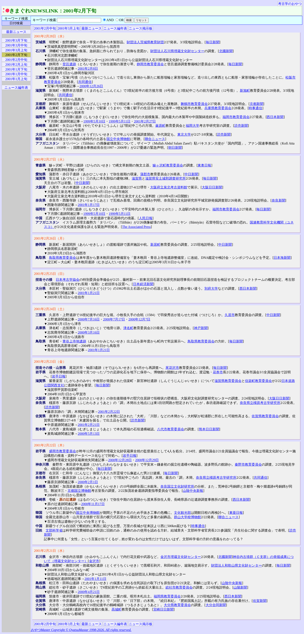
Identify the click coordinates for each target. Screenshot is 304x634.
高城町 (116, 609)
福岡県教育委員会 (167, 596)
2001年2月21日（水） (50, 550)
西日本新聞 (275, 117)
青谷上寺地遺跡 (74, 341)
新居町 (155, 244)
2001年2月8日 (88, 68)
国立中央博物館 (118, 139)
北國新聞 (226, 51)
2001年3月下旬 (16, 40)
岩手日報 (58, 376)
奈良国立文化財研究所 (177, 486)
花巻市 (218, 372)
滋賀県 (137, 178)
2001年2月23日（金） (50, 361)
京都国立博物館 (79, 490)
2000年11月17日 (92, 504)
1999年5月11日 (119, 121)
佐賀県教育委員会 (265, 416)
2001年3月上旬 (69, 28)
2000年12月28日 (120, 460)
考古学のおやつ (290, 3)
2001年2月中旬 (45, 28)
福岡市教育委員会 (236, 117)
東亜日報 (236, 512)
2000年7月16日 (89, 319)
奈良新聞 (278, 200)
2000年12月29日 (147, 460)
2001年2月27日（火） (50, 159)
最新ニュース (91, 28)
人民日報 (145, 218)
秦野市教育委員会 (248, 464)
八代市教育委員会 (170, 429)
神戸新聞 (201, 328)
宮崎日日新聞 (163, 609)
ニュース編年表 (115, 28)
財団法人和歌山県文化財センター (236, 565)
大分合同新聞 (216, 605)
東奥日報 (204, 165)
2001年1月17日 (89, 205)
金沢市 (94, 561)
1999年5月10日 (94, 121)
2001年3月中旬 (16, 45)
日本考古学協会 (67, 279)
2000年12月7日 (139, 319)
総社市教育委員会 (179, 587)
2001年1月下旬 (16, 69)
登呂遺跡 (69, 64)
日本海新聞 (282, 257)
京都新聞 (256, 104)
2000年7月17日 (114, 319)
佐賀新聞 (259, 601)
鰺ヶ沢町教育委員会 (168, 165)
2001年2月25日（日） (50, 273)
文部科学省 (54, 530)
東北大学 (184, 134)
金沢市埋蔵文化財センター (180, 557)
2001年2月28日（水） (50, 36)
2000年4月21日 (89, 592)
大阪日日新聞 (212, 187)
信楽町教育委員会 (258, 381)
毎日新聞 (212, 42)
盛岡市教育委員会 (62, 451)
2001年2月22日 (109, 411)
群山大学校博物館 (187, 517)
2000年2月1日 (88, 482)
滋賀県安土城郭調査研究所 (165, 178)
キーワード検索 (16, 18)
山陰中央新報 (193, 490)
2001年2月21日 (89, 425)
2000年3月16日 (89, 332)
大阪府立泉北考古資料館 (168, 187)
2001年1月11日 (95, 579)
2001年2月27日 (145, 121)
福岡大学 (192, 125)
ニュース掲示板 (140, 28)
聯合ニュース (155, 139)
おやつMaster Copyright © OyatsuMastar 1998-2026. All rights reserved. (81, 630)
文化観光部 (182, 512)
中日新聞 (191, 174)
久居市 (230, 315)
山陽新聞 (240, 587)
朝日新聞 (175, 147)
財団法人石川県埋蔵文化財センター (177, 51)
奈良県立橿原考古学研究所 (260, 403)
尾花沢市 (172, 367)
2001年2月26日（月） (50, 238)
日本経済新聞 (143, 284)
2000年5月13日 (89, 433)
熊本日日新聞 (209, 429)
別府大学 (211, 288)
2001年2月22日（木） (50, 445)
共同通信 (85, 82)
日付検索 (16, 23)
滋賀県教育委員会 (228, 381)
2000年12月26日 (91, 86)
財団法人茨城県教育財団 (145, 42)
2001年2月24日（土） (50, 309)
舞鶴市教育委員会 (194, 104)
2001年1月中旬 (16, 74)
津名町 (128, 328)
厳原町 (160, 125)
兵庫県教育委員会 (217, 108)
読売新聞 (241, 125)
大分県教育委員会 (177, 605)
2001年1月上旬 (16, 79)
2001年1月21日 (89, 293)
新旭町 (245, 90)
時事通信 (255, 108)
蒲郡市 (145, 174)
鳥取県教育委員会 (62, 257)
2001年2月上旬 (16, 64)
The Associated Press (136, 227)
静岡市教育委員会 (150, 64)
